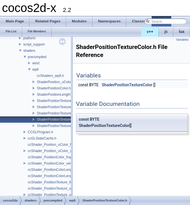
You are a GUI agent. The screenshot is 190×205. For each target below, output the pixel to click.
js (166, 31)
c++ (150, 31)
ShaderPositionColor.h (54, 88)
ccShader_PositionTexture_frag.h (53, 182)
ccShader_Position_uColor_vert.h (53, 151)
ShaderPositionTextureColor (127, 85)
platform (29, 38)
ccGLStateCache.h (42, 138)
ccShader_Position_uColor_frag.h (53, 145)
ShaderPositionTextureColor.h (59, 120)
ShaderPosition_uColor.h (56, 82)
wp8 (35, 69)
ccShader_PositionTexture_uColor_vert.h (59, 195)
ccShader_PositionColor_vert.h (51, 163)
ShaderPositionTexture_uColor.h (61, 107)
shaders (29, 51)
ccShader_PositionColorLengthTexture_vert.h (62, 176)
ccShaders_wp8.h (50, 76)
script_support (34, 44)
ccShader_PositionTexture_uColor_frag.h (59, 188)
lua (181, 31)
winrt (35, 63)
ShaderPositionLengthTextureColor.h (64, 95)
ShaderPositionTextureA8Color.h (61, 113)
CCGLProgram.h (40, 132)
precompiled (37, 57)
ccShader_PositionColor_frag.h (51, 157)
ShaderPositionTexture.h (55, 101)
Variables (182, 40)
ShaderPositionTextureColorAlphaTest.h (67, 126)
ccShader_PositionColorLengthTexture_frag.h (62, 170)
